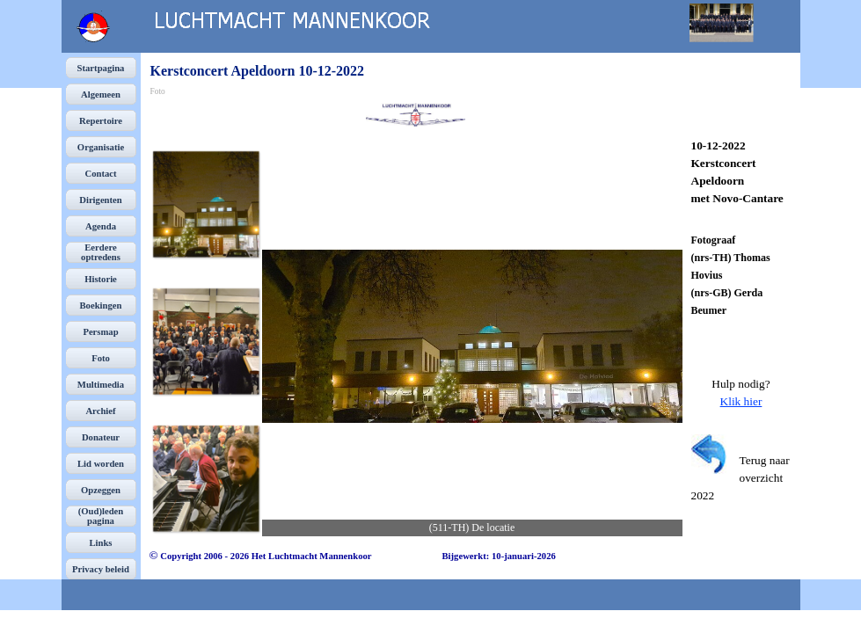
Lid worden (100, 464)
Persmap (100, 332)
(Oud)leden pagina (101, 516)
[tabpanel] (741, 172)
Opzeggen (100, 490)
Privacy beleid (100, 569)
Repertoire (100, 121)
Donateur (101, 437)
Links (100, 543)
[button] (472, 336)
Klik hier (741, 401)
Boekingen (101, 305)
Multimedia (100, 384)
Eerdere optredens (100, 252)
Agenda (100, 226)
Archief (100, 411)
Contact (100, 173)
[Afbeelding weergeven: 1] (206, 204)
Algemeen (100, 94)
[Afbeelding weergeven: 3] (206, 478)
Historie (100, 279)
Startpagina (101, 68)
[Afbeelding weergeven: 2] (206, 341)
